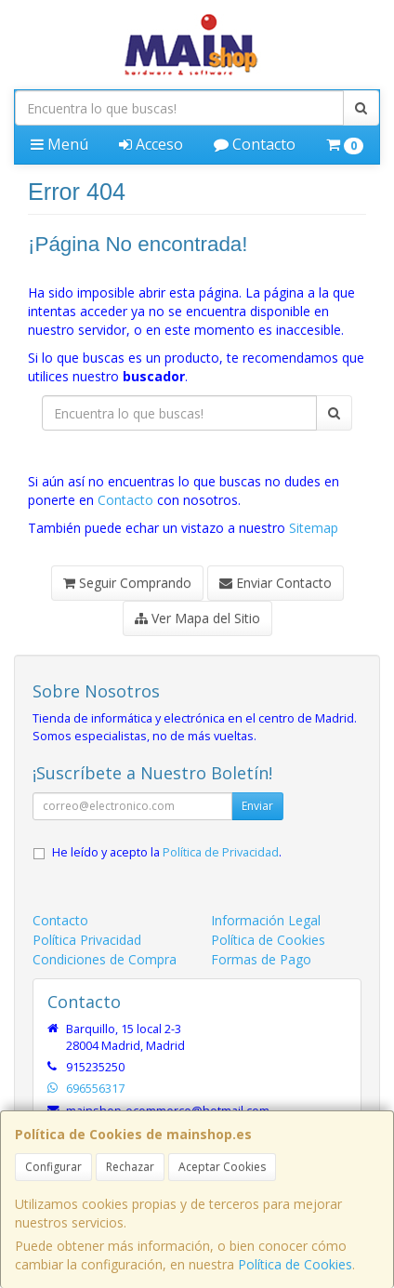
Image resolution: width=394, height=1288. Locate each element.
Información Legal (266, 920)
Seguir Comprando (127, 582)
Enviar (257, 806)
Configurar (53, 1167)
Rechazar (130, 1167)
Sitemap (313, 528)
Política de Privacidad (221, 852)
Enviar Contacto (275, 582)
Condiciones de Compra (105, 959)
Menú (59, 144)
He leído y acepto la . (167, 852)
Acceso (151, 144)
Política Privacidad (87, 940)
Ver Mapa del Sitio (197, 618)
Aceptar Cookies (222, 1167)
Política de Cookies (295, 1264)
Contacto (255, 144)
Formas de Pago (261, 959)
